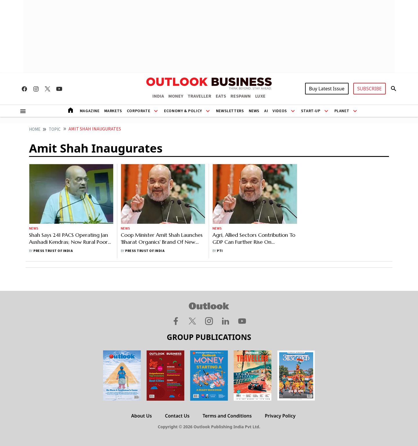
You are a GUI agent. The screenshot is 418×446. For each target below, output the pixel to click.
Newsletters (230, 111)
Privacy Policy (280, 416)
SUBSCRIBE (369, 88)
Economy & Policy (183, 111)
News (254, 111)
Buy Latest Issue (327, 88)
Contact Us (177, 416)
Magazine (90, 111)
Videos (280, 111)
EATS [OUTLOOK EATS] (221, 96)
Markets (113, 111)
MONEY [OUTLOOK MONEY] (175, 96)
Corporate (138, 111)
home (34, 129)
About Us (141, 416)
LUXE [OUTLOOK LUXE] (260, 96)
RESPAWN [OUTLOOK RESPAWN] (240, 96)
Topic (55, 129)
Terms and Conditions (227, 416)
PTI (220, 250)
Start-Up (310, 111)
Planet (341, 111)
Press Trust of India (53, 250)
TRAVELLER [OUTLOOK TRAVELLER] (199, 96)
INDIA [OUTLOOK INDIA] (158, 96)
